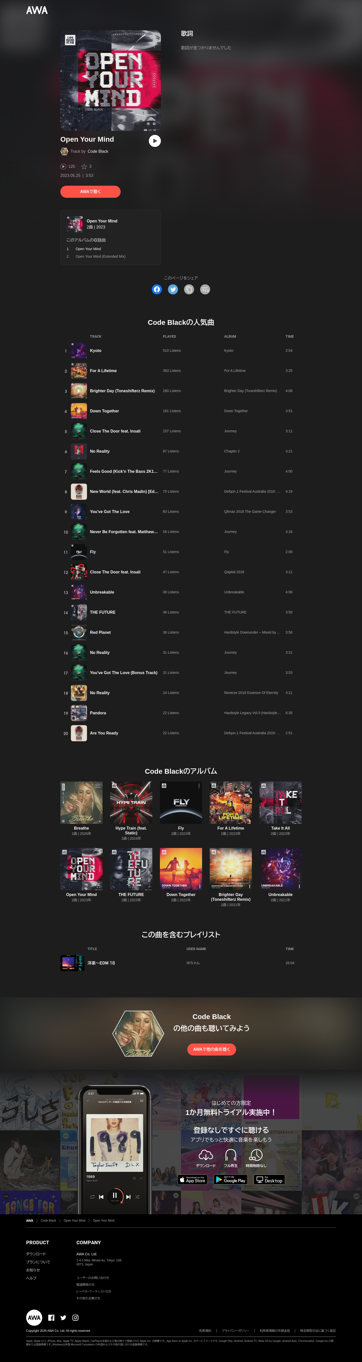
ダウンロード (36, 1254)
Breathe (81, 828)
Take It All (280, 828)
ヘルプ (31, 1278)
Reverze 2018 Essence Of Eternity (251, 693)
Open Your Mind (102, 221)
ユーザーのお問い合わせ (92, 1278)
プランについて (38, 1262)
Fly (93, 552)
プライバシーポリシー (236, 1331)
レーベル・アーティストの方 (93, 1291)
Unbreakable (102, 592)
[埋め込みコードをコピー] (205, 289)
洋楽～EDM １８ (101, 963)
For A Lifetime (103, 371)
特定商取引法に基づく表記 (318, 1331)
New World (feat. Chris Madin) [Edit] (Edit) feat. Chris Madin (146, 491)
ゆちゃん (193, 963)
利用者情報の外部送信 (275, 1331)
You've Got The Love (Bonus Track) (123, 673)
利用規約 (205, 1331)
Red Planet (100, 632)
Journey (230, 431)
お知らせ (33, 1270)
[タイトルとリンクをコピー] (189, 289)
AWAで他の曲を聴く (211, 1049)
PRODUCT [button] (37, 1242)
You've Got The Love (109, 512)
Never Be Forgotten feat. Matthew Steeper (130, 532)
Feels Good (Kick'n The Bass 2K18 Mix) (127, 471)
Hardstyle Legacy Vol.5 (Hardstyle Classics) (258, 713)
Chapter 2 (232, 451)
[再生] (155, 141)
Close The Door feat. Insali (115, 431)
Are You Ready (104, 733)
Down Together (104, 411)
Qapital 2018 (234, 572)
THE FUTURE (102, 612)
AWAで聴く (90, 191)
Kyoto (95, 350)
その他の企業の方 (88, 1298)
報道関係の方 (85, 1285)
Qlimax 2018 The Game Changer (250, 512)
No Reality (100, 451)
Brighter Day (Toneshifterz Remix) (122, 391)
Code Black (98, 151)
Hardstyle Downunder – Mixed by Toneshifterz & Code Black (271, 632)
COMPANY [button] (88, 1242)
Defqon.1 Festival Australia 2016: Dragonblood (260, 491)
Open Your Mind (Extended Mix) (100, 256)
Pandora (98, 713)
